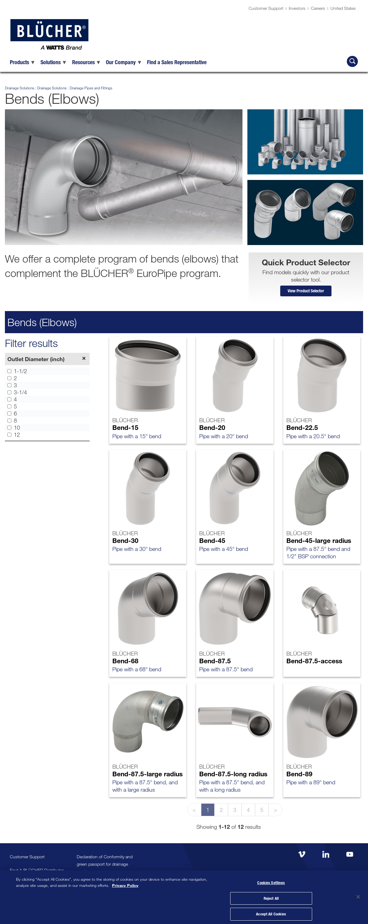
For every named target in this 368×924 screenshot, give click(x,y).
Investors (297, 8)
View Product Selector (306, 291)
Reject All (271, 896)
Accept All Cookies (271, 912)
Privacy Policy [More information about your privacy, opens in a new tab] (125, 882)
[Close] (358, 895)
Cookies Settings (271, 880)
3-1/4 (17, 394)
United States (343, 8)
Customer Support (266, 8)
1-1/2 (17, 372)
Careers (318, 8)
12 (13, 436)
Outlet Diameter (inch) (35, 360)
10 (13, 429)
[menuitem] (23, 62)
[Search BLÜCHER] (352, 61)
